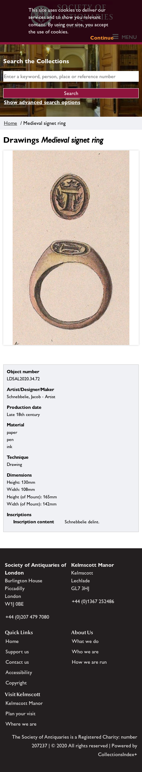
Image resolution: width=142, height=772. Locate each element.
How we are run (89, 662)
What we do (85, 641)
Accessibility (18, 672)
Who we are (85, 651)
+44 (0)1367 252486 (93, 601)
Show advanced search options (42, 102)
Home (10, 123)
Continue (102, 38)
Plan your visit (20, 713)
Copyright (16, 683)
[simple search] (71, 76)
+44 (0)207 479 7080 (27, 617)
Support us (17, 651)
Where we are (21, 724)
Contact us (17, 662)
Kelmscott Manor (24, 703)
